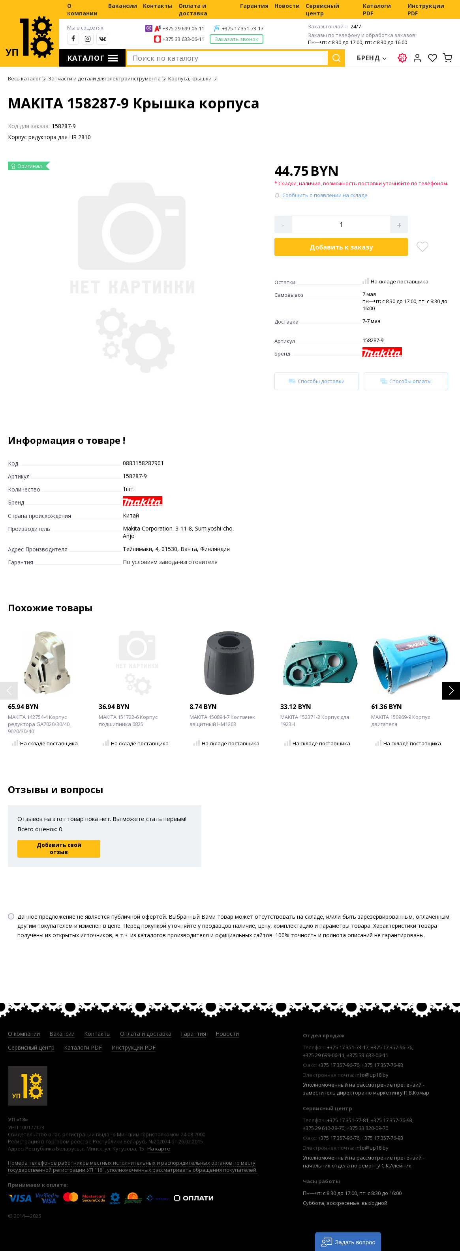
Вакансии (122, 5)
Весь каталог (24, 78)
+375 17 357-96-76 (391, 1047)
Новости (287, 5)
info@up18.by (372, 1074)
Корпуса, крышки (190, 78)
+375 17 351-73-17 (242, 28)
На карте (158, 1148)
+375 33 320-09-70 (367, 1128)
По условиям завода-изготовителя (170, 562)
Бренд (369, 58)
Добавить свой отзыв (59, 848)
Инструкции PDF (425, 9)
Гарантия (254, 5)
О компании (82, 9)
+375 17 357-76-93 (382, 1065)
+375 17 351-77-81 (347, 1120)
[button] (451, 691)
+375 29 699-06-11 (183, 28)
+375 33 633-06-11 (183, 39)
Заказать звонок (236, 39)
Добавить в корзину (341, 247)
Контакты (158, 5)
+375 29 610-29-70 (323, 1128)
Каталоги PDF (377, 9)
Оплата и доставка (192, 9)
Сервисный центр (322, 9)
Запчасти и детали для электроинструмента (104, 78)
